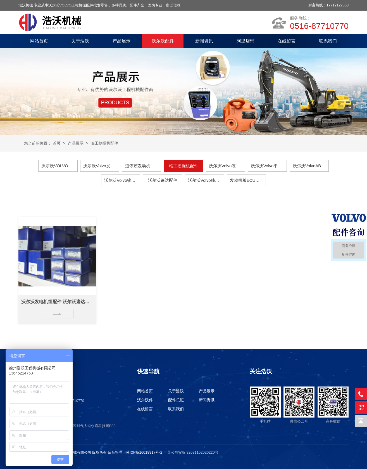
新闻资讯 (204, 41)
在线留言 (286, 41)
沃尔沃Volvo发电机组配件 (101, 165)
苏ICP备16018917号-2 (144, 452)
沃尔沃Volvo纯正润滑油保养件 (206, 180)
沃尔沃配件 (163, 41)
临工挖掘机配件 (104, 143)
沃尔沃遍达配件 (162, 180)
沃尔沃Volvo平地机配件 (269, 165)
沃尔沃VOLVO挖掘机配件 (59, 165)
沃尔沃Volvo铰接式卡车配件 (122, 180)
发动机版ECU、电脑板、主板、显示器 (248, 180)
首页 (57, 143)
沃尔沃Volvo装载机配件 (227, 165)
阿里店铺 (245, 41)
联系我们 (328, 41)
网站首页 (39, 41)
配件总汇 (176, 400)
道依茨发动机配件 (142, 165)
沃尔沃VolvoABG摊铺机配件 (311, 165)
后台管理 (115, 452)
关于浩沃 (80, 41)
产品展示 (121, 41)
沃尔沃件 (145, 400)
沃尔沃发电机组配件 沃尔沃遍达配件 (57, 307)
